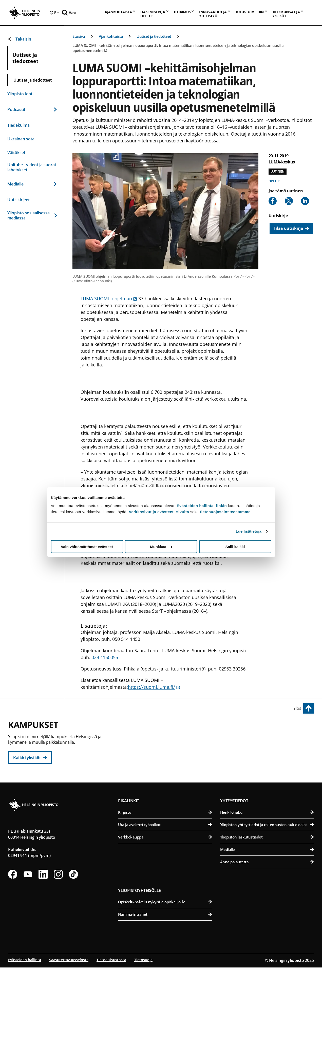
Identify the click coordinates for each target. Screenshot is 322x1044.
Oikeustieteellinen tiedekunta (168, 764)
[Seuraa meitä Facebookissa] (12, 951)
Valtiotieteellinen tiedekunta (168, 789)
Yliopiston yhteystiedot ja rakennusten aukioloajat (267, 901)
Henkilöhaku (267, 889)
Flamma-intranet (165, 991)
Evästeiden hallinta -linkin (202, 505)
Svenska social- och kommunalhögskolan (168, 801)
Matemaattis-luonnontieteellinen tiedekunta (168, 835)
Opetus (274, 181)
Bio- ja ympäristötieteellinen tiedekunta (268, 739)
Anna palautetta (267, 939)
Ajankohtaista (111, 36)
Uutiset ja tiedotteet (154, 36)
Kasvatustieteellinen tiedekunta (168, 751)
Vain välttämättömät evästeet (87, 546)
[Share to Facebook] (273, 201)
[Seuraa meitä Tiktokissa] (73, 951)
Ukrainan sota (20, 139)
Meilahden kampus (242, 799)
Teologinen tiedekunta (168, 776)
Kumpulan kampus (141, 824)
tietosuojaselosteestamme (225, 511)
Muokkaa (161, 546)
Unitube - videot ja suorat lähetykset (31, 167)
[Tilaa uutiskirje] (291, 228)
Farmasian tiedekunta (268, 764)
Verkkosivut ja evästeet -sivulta (159, 511)
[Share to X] (289, 201)
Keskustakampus (139, 728)
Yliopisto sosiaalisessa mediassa (32, 215)
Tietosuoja (143, 1037)
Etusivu (78, 36)
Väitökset (16, 152)
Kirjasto (165, 889)
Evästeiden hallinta (24, 1037)
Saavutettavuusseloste (68, 1037)
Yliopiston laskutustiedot (267, 914)
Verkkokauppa (165, 914)
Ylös (297, 708)
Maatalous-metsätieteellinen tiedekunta (268, 776)
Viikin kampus (236, 728)
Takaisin (19, 39)
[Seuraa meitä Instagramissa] (58, 951)
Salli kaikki (235, 546)
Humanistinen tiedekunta (168, 739)
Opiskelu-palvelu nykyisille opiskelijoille (165, 979)
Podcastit (32, 109)
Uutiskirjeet (18, 199)
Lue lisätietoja (249, 531)
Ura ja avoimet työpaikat (165, 901)
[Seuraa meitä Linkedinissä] (43, 951)
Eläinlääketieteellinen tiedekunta (268, 751)
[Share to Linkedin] (305, 201)
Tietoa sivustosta (111, 1037)
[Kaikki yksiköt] (30, 757)
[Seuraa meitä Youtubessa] (27, 951)
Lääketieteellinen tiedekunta (268, 810)
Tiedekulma (18, 125)
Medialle (32, 184)
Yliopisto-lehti (20, 94)
